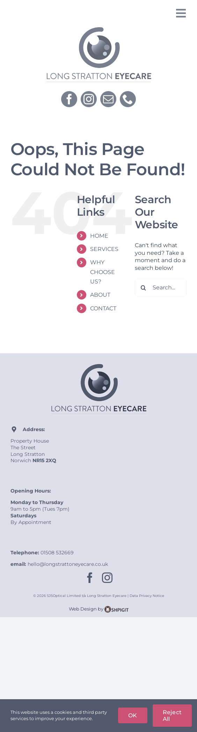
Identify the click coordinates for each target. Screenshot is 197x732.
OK (132, 715)
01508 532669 (57, 552)
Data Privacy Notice (147, 595)
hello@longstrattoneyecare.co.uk (68, 564)
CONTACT (103, 308)
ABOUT (100, 294)
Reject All (172, 715)
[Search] (143, 287)
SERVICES (104, 249)
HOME (99, 235)
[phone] (128, 99)
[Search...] (161, 287)
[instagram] (89, 99)
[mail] (108, 99)
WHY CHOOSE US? (102, 271)
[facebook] (69, 99)
